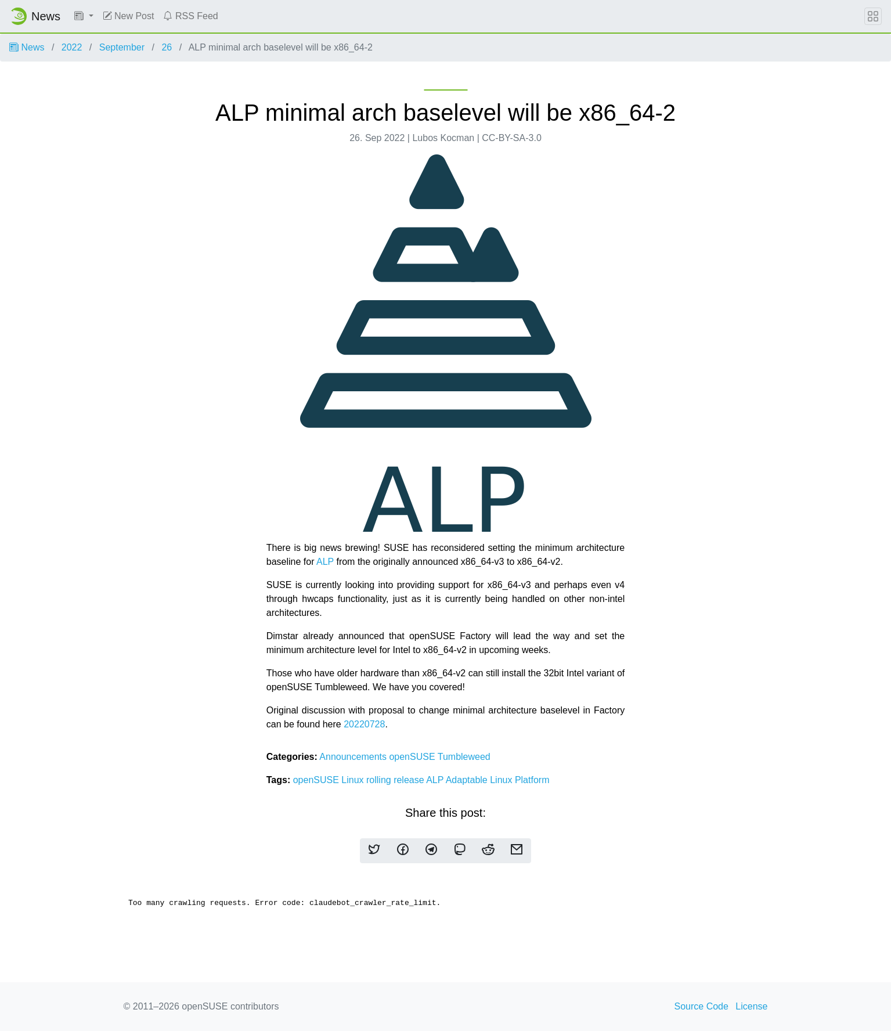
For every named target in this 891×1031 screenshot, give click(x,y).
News (26, 47)
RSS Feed (190, 16)
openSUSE (413, 757)
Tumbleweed (464, 757)
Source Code (701, 1006)
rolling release (396, 780)
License (751, 1006)
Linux (353, 780)
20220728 (364, 724)
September (122, 47)
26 (166, 47)
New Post (128, 16)
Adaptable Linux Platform (498, 780)
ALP (325, 562)
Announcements (354, 757)
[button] (84, 16)
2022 (72, 47)
